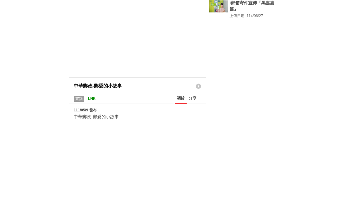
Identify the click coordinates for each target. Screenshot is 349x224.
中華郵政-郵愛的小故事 (96, 116)
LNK (91, 98)
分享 (192, 98)
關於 (181, 98)
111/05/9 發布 (85, 110)
